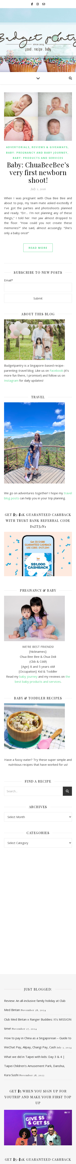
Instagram (11, 380)
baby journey (28, 676)
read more (38, 248)
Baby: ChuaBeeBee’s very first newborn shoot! (38, 172)
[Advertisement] (38, 881)
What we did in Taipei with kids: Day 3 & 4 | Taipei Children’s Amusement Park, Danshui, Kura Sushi (34, 1014)
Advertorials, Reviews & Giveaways (37, 147)
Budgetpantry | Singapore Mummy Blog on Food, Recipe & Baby (38, 38)
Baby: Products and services (38, 158)
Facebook (56, 370)
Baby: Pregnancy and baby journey (36, 152)
